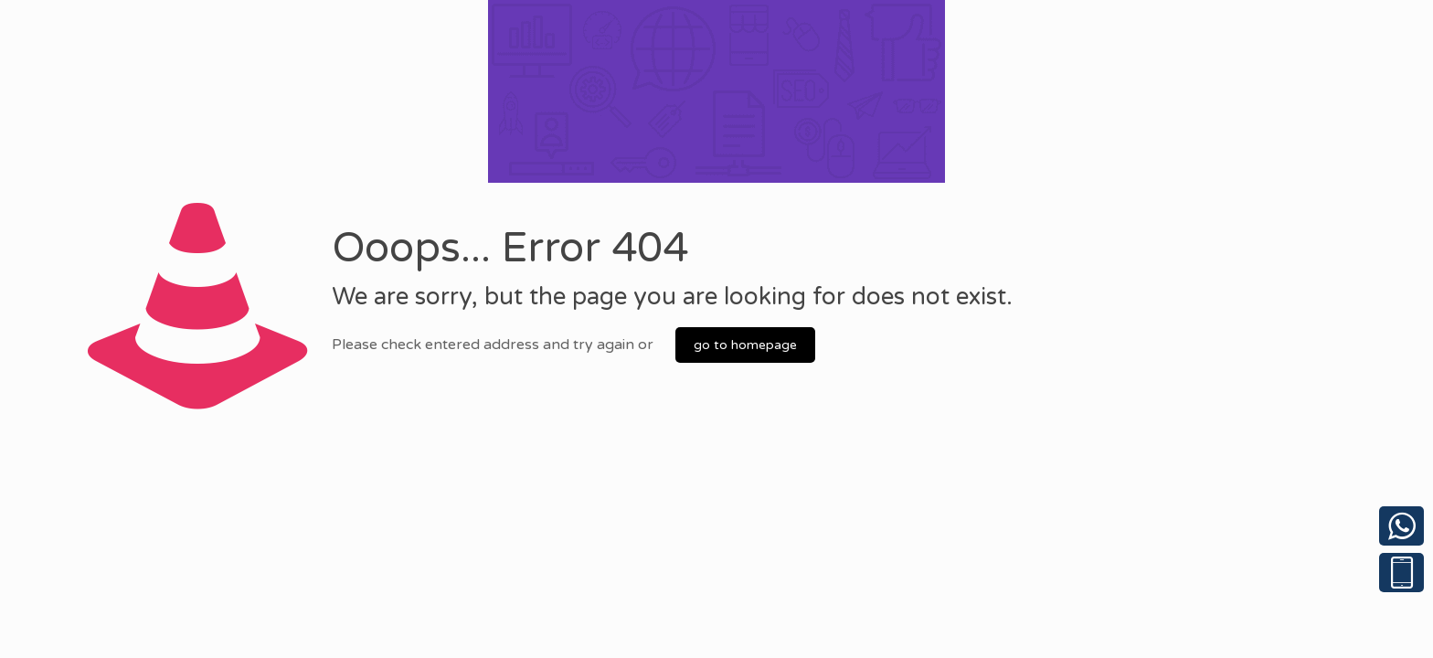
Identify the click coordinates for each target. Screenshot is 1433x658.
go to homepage (745, 345)
